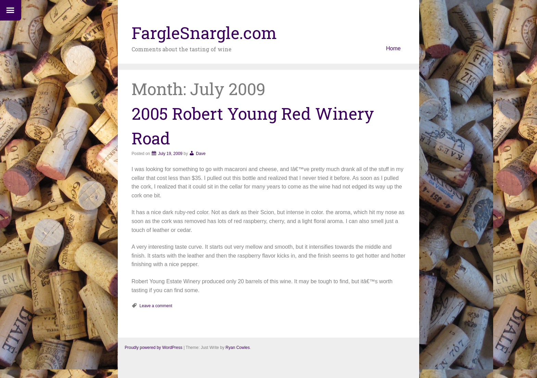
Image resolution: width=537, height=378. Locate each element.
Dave (200, 153)
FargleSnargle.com (204, 32)
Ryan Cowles (238, 347)
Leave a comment (155, 305)
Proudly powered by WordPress (154, 347)
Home (393, 48)
